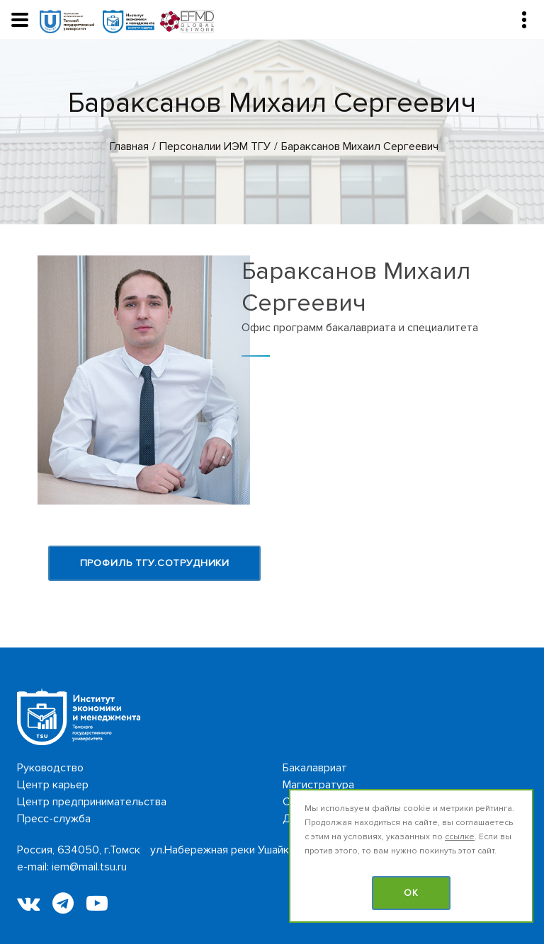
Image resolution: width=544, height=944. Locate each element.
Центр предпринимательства (91, 802)
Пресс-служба (54, 819)
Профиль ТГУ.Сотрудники (155, 563)
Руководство (50, 768)
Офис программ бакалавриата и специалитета (360, 328)
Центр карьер (53, 785)
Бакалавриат (315, 768)
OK (411, 893)
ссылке (460, 836)
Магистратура (318, 785)
